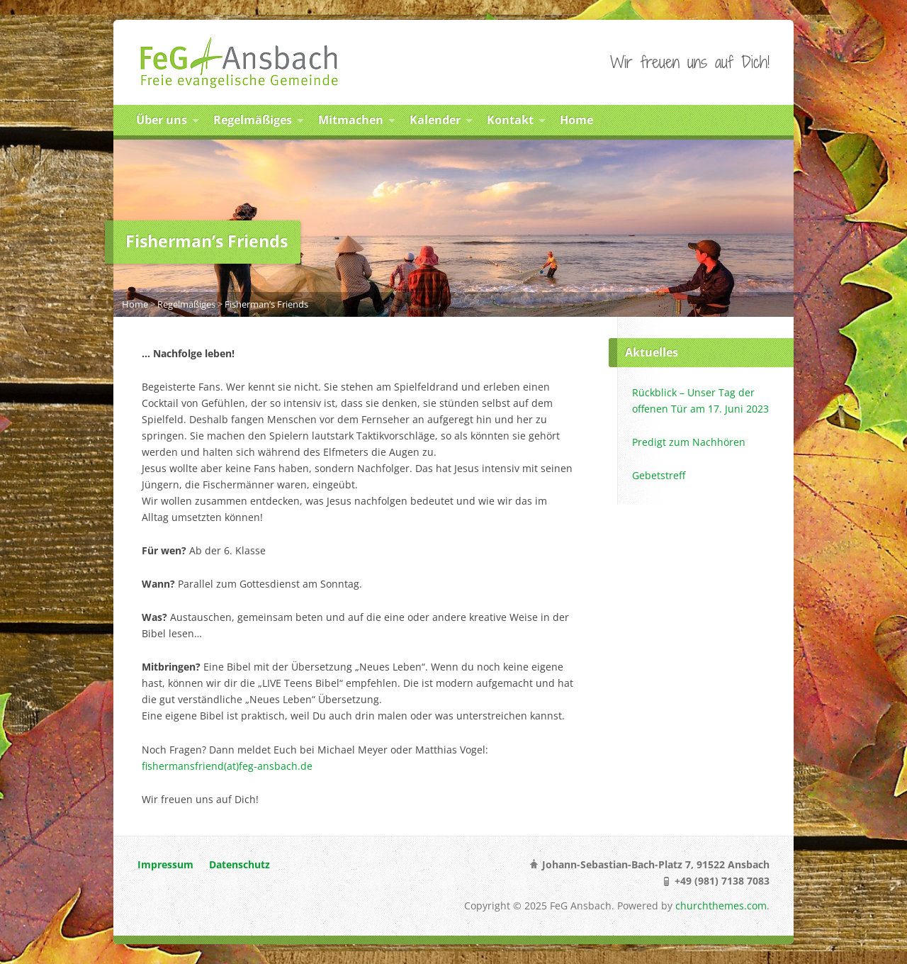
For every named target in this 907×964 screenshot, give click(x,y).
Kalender (435, 120)
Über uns (161, 120)
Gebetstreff (658, 475)
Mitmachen (350, 120)
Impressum (165, 864)
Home (576, 120)
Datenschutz (239, 864)
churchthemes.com (721, 905)
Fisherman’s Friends (266, 304)
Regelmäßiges (252, 120)
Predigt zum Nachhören (688, 442)
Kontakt (510, 120)
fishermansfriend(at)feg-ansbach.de (227, 766)
